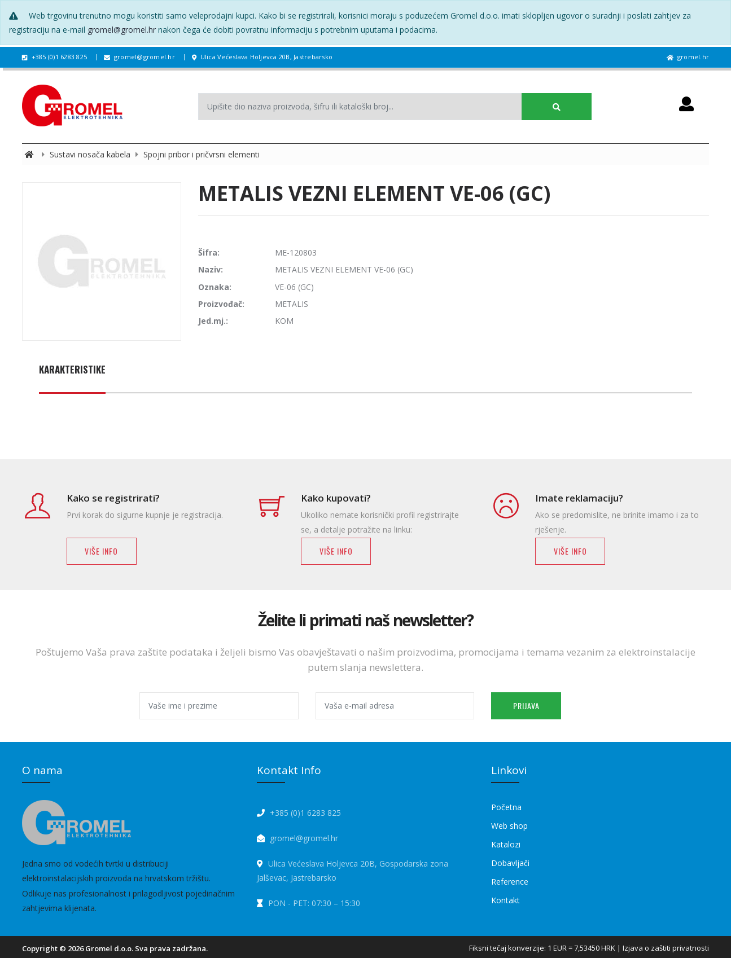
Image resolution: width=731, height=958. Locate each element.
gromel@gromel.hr (121, 29)
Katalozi (505, 844)
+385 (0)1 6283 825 (54, 56)
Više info (101, 551)
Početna (506, 807)
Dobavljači (510, 863)
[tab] (72, 376)
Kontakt (505, 900)
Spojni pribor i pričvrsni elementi (201, 154)
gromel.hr (688, 56)
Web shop (509, 825)
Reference (509, 881)
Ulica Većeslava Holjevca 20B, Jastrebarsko (262, 56)
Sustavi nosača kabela (91, 154)
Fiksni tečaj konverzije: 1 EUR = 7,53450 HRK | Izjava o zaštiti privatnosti (589, 948)
